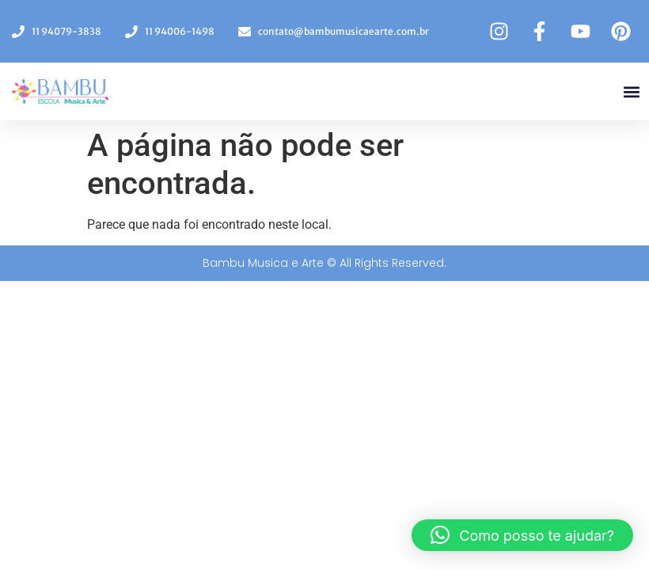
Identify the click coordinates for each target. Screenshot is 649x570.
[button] (632, 91)
